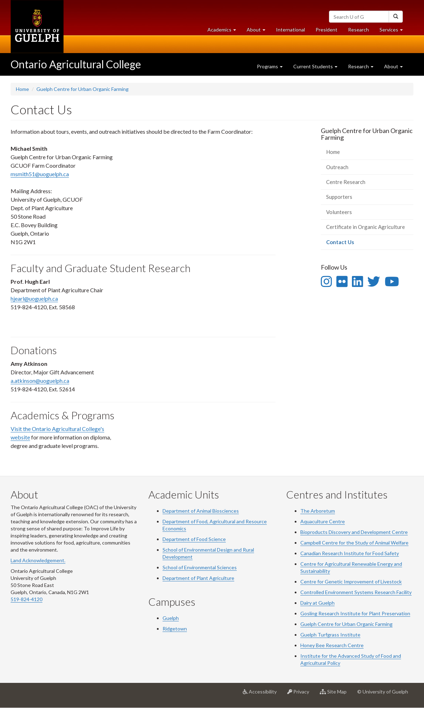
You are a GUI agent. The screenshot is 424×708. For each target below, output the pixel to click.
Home (22, 89)
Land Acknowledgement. (38, 560)
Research (361, 31)
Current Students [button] (315, 66)
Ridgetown (175, 629)
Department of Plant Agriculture (198, 578)
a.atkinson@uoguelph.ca (40, 380)
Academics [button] (224, 31)
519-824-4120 (26, 599)
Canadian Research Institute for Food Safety (349, 553)
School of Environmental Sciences (200, 567)
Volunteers (339, 212)
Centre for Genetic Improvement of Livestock (351, 582)
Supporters (339, 197)
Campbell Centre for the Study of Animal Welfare (354, 543)
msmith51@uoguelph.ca (40, 174)
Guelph (171, 618)
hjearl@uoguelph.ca (34, 298)
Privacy (300, 694)
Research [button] (360, 66)
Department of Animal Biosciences (201, 511)
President (326, 30)
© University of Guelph (382, 692)
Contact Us (350, 244)
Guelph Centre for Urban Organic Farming (82, 89)
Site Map (336, 694)
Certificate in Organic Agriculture (365, 227)
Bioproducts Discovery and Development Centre (354, 532)
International (290, 30)
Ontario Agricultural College (76, 64)
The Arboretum (317, 511)
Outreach (337, 167)
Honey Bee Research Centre (332, 645)
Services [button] (393, 31)
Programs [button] (270, 66)
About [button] (259, 31)
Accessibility (262, 694)
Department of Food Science (194, 539)
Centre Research (345, 182)
